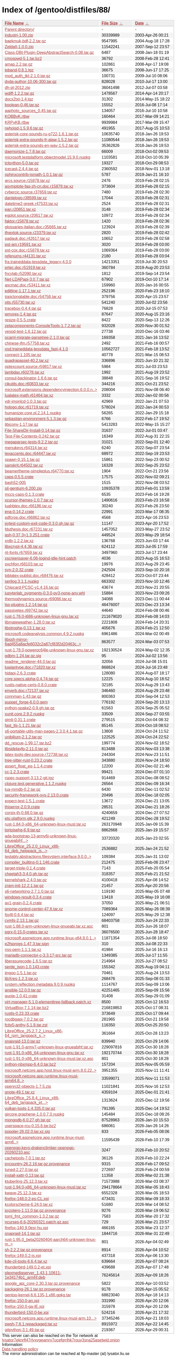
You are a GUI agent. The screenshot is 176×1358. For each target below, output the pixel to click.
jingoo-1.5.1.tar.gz (21, 973)
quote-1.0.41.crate (21, 996)
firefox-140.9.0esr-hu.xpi (26, 1228)
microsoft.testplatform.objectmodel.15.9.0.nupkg (47, 157)
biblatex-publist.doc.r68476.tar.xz (34, 575)
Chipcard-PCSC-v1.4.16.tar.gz (32, 587)
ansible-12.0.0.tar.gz (23, 990)
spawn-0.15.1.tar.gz (22, 459)
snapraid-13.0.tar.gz (22, 1041)
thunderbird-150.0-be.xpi (26, 1312)
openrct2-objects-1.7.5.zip (28, 1086)
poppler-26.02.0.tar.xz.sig (27, 1131)
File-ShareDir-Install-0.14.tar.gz (32, 430)
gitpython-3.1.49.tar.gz (24, 1330)
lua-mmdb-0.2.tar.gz (22, 789)
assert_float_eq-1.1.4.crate (28, 766)
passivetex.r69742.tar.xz (26, 610)
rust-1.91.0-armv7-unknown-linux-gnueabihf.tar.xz (49, 1047)
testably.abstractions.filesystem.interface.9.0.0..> (48, 856)
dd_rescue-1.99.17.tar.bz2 (28, 743)
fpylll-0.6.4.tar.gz (19, 915)
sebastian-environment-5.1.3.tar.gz (36, 419)
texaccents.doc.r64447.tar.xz (30, 453)
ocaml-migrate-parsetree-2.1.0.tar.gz (37, 337)
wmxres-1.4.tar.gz (20, 314)
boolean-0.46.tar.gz (22, 105)
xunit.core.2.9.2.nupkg (24, 714)
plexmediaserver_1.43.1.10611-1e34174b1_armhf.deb (33, 1275)
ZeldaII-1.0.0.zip (19, 47)
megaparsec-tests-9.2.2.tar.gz (31, 442)
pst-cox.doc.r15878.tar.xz (27, 250)
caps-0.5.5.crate (19, 477)
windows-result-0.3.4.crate (28, 897)
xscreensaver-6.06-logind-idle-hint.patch (40, 558)
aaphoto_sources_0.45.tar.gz (30, 111)
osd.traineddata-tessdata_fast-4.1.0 (36, 349)
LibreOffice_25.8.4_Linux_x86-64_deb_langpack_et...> (32, 1100)
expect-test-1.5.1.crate (25, 801)
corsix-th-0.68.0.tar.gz (24, 813)
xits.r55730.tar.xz (20, 302)
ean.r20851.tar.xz (20, 209)
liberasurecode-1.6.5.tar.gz (28, 961)
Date (139, 23)
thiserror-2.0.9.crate (22, 807)
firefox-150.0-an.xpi (22, 1301)
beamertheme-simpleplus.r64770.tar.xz (39, 471)
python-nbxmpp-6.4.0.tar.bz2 (30, 1064)
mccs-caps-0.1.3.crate (24, 494)
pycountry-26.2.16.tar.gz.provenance (37, 1164)
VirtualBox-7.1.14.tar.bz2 (27, 1008)
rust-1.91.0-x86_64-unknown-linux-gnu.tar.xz (44, 1053)
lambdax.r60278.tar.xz (24, 372)
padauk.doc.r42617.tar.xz (27, 238)
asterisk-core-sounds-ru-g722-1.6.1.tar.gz (41, 134)
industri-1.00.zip (19, 35)
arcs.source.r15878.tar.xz (27, 180)
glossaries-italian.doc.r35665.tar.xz (36, 227)
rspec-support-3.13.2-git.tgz (29, 778)
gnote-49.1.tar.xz (20, 1092)
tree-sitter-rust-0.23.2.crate (28, 760)
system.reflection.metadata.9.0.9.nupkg (40, 984)
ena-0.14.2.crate (19, 512)
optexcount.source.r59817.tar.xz (33, 366)
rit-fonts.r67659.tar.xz (23, 552)
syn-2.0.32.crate (19, 570)
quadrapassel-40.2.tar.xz (27, 360)
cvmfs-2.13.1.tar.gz (22, 920)
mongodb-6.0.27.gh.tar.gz (27, 1120)
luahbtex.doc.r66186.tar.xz (28, 506)
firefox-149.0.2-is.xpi (23, 1255)
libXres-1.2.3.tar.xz (21, 979)
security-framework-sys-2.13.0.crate (37, 795)
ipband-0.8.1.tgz (19, 70)
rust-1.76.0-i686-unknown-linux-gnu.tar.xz (42, 616)
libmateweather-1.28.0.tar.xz (30, 622)
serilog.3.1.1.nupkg (22, 581)
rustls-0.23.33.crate (22, 1013)
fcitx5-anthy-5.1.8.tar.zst (26, 1025)
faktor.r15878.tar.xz (22, 221)
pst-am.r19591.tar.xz (23, 244)
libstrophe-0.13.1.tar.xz (25, 628)
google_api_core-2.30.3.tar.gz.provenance (42, 1283)
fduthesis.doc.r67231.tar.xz (29, 529)
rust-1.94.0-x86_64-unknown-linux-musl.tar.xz (45, 1187)
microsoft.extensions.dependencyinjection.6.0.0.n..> (51, 389)
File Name (14, 23)
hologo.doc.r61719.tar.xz (27, 407)
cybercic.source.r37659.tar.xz (31, 192)
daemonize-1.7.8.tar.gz (25, 151)
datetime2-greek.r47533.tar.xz (31, 204)
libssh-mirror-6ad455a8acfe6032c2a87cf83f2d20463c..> (43, 641)
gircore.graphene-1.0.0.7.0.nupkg (34, 1114)
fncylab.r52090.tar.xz (23, 273)
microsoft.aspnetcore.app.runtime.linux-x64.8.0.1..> (50, 938)
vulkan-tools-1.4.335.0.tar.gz (30, 1108)
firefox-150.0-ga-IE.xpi (24, 1306)
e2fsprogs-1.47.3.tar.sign (27, 944)
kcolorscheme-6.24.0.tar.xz (29, 1204)
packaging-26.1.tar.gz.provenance (35, 1289)
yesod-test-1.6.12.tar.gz (26, 331)
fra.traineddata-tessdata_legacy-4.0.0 (38, 262)
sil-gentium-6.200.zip (23, 488)
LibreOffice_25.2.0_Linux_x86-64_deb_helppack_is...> (32, 848)
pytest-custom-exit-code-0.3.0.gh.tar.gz (39, 523)
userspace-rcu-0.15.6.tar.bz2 (30, 1126)
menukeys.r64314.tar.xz (26, 448)
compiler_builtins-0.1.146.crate (32, 862)
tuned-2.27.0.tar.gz (21, 1170)
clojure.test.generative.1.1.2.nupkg (35, 784)
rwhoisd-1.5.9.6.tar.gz (24, 128)
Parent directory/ (19, 29)
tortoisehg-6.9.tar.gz (22, 830)
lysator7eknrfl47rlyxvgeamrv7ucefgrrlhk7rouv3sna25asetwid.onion (61, 1340)
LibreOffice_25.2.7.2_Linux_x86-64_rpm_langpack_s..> (34, 1033)
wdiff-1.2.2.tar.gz (19, 93)
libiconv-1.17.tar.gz (21, 424)
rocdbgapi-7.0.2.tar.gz (24, 1019)
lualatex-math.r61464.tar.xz (29, 395)
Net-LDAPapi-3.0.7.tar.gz (27, 279)
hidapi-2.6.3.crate (20, 673)
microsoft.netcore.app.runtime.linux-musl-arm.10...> (51, 1318)
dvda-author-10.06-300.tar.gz (30, 81)
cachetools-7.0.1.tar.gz (25, 1158)
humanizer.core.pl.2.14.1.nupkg (33, 413)
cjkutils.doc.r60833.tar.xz (27, 384)
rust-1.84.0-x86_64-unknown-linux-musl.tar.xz (45, 824)
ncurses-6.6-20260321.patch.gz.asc (37, 1222)
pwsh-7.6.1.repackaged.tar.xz (31, 1324)
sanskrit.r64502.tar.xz (24, 465)
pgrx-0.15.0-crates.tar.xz (26, 932)
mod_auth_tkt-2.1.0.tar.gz (27, 76)
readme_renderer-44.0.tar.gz (30, 661)
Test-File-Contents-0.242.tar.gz (32, 436)
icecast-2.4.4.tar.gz (21, 169)
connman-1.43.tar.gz (23, 696)
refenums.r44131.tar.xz (25, 256)
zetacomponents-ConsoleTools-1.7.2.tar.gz (43, 326)
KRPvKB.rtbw (17, 122)
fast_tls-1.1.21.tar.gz (23, 725)
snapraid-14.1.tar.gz (22, 1233)
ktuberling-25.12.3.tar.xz (26, 1181)
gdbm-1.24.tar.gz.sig (23, 656)
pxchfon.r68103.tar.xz (24, 564)
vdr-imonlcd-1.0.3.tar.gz (26, 401)
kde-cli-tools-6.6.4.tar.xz (26, 1261)
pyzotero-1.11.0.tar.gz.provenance (35, 1210)
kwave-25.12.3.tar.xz (23, 1193)
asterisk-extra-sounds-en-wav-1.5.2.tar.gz (42, 145)
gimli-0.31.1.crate (20, 720)
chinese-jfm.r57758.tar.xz (27, 343)
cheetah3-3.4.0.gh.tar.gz (26, 874)
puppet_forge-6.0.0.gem (26, 702)
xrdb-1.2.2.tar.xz (19, 541)
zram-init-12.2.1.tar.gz (24, 886)
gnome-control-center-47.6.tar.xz (34, 909)
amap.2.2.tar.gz (18, 64)
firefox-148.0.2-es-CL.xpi (27, 1199)
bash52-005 (15, 482)
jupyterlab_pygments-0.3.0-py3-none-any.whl (45, 593)
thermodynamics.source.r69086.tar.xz (38, 599)
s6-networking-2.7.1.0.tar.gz (29, 891)
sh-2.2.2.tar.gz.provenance (28, 1250)
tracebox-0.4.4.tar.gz (23, 308)
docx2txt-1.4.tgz (19, 99)
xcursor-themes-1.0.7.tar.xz (29, 500)
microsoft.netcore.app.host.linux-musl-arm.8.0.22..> (50, 1070)
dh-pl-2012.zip (17, 87)
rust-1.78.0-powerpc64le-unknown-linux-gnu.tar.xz (49, 650)
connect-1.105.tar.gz (23, 355)
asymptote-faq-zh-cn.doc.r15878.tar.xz (39, 186)
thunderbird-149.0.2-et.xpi (28, 1267)
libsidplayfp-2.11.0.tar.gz (26, 749)
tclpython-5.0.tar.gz (22, 163)
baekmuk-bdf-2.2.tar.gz (25, 41)
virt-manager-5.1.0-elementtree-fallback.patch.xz (48, 1002)
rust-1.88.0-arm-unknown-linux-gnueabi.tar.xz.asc (49, 926)
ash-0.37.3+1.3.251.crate (27, 535)
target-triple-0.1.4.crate (25, 868)
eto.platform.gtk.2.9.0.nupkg (29, 818)
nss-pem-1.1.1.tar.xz (23, 949)
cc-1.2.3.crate (17, 772)
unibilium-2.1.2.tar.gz (23, 737)
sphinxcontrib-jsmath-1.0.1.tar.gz (34, 174)
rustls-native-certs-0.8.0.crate (31, 685)
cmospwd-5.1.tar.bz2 (23, 58)
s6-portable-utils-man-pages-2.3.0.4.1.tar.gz (44, 731)
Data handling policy (20, 1349)
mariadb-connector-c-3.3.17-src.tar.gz (38, 955)
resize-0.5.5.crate (20, 320)
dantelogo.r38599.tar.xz (26, 198)
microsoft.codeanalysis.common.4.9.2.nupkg (44, 634)
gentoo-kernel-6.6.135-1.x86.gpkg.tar (38, 1295)
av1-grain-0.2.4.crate (23, 903)
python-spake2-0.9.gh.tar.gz (29, 708)
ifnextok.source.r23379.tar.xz (30, 233)
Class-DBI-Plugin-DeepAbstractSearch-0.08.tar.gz (49, 52)
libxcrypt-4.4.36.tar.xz (24, 546)
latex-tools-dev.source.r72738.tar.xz (36, 754)
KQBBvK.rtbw (17, 116)
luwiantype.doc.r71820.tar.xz (30, 667)
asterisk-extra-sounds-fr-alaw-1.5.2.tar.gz (41, 140)
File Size (110, 23)
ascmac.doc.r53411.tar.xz (27, 285)
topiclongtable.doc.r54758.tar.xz (33, 297)
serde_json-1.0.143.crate (27, 967)
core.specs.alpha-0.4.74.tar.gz (31, 679)
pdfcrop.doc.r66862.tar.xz (27, 517)
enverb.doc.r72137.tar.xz (27, 691)
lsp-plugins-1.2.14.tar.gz (26, 605)
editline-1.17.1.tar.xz (23, 291)
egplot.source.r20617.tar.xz (29, 215)
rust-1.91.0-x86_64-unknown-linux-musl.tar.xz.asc (49, 1058)
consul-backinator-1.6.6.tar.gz (31, 378)
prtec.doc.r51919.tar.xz (25, 267)
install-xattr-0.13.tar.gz (24, 1175)
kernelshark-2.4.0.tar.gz (26, 880)
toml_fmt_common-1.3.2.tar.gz (32, 1216)
